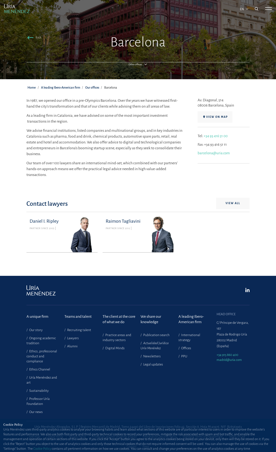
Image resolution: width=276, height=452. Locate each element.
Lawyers (72, 338)
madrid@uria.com (229, 360)
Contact (132, 446)
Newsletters (152, 356)
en (242, 9)
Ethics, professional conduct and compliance (41, 356)
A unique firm (37, 316)
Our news (36, 412)
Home (32, 87)
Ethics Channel (39, 369)
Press (146, 446)
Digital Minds (115, 348)
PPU (184, 356)
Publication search (156, 335)
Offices (186, 348)
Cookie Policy (54, 436)
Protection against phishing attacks (114, 436)
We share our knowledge (151, 319)
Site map (34, 436)
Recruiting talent (78, 330)
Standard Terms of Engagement (203, 436)
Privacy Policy (77, 436)
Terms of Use (237, 436)
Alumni (72, 346)
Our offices (92, 87)
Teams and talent (78, 316)
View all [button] (233, 203)
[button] (33, 38)
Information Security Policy (160, 436)
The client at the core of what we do (119, 319)
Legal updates (153, 364)
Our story (36, 330)
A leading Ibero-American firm (60, 87)
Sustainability (39, 391)
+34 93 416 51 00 (216, 136)
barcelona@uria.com (214, 153)
